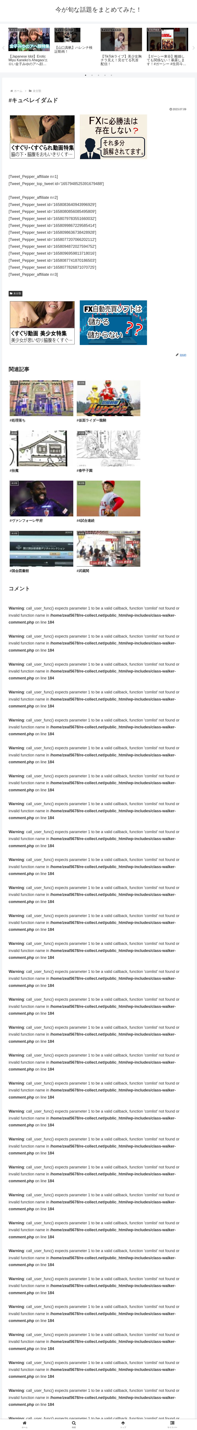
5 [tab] (111, 75)
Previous (3, 48)
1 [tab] (85, 75)
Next (194, 48)
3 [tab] (98, 75)
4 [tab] (105, 75)
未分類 (15, 293)
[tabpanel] (29, 47)
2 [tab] (92, 75)
